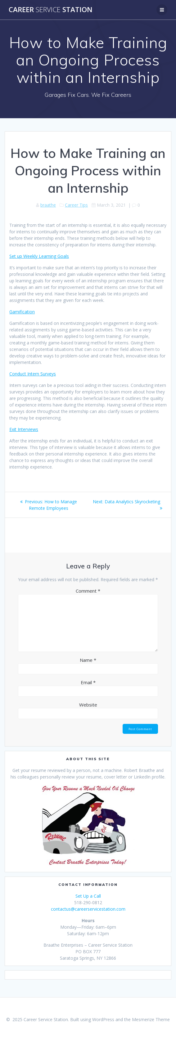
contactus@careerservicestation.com (88, 909)
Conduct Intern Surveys (32, 374)
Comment (88, 591)
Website (88, 705)
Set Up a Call (88, 896)
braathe (48, 205)
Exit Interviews (23, 429)
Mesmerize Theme (151, 1019)
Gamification (22, 312)
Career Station (51, 9)
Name (88, 660)
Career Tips (76, 205)
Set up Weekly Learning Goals (39, 256)
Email (88, 682)
